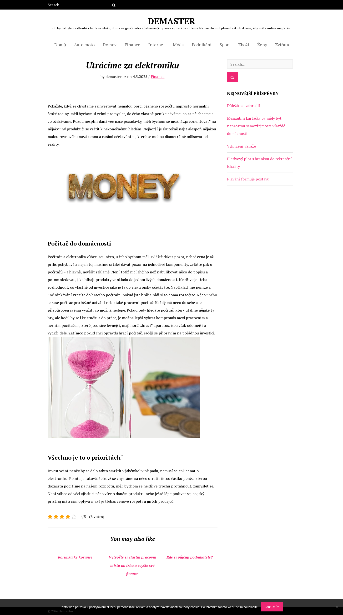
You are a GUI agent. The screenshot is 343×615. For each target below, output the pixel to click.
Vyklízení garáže (241, 146)
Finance (132, 44)
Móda (178, 44)
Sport (225, 44)
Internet (156, 44)
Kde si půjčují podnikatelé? (189, 557)
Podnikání (202, 44)
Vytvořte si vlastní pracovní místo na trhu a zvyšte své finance (132, 565)
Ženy (262, 44)
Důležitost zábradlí (243, 105)
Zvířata (282, 44)
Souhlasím (272, 607)
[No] (337, 607)
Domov (109, 44)
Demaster (171, 22)
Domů (60, 44)
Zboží (243, 44)
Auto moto (84, 44)
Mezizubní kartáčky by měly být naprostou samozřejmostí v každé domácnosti (256, 126)
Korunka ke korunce (75, 557)
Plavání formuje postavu (248, 179)
